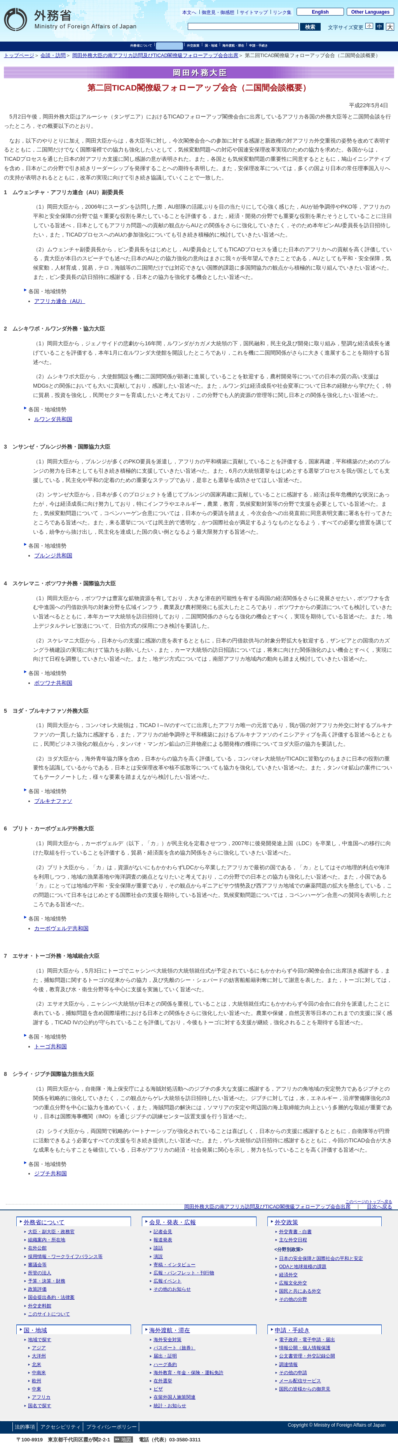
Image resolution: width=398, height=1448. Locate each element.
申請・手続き (258, 45)
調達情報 (288, 1364)
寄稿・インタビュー (175, 1264)
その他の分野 (293, 1299)
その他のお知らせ (172, 1289)
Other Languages (370, 12)
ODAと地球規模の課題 (302, 1266)
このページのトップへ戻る (369, 1201)
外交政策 (193, 45)
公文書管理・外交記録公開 (307, 1356)
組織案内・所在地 (46, 1240)
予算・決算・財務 (46, 1281)
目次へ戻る (379, 1207)
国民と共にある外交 (300, 1291)
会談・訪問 (53, 55)
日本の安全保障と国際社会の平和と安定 (321, 1258)
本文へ (189, 12)
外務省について (141, 45)
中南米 (39, 1372)
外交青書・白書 (295, 1231)
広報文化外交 (293, 1283)
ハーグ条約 (165, 1364)
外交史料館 (39, 1306)
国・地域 (211, 45)
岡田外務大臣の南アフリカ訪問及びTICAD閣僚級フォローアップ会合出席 (155, 55)
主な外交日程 (293, 1240)
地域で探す (39, 1339)
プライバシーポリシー (111, 1427)
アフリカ (41, 1397)
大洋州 (39, 1356)
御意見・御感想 (218, 12)
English (320, 12)
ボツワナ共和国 (53, 683)
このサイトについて (49, 1314)
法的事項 (25, 1427)
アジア (39, 1348)
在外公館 (37, 1248)
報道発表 (163, 1240)
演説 (158, 1256)
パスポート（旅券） (175, 1348)
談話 (158, 1248)
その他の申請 (293, 1372)
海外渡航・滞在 (233, 45)
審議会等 (37, 1264)
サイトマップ (254, 12)
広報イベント (168, 1281)
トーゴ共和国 (50, 1046)
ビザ (158, 1389)
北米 (36, 1364)
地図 (126, 1440)
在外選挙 (163, 1381)
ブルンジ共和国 (53, 555)
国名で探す (39, 1405)
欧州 (36, 1381)
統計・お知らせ (170, 1405)
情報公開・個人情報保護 (304, 1348)
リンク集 (282, 12)
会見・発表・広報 (169, 45)
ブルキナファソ (53, 801)
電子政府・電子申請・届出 (307, 1339)
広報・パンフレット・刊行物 (184, 1273)
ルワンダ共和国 (53, 419)
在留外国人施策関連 (175, 1397)
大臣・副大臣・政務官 (51, 1231)
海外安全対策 (168, 1339)
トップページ (19, 55)
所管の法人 (39, 1273)
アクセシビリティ (60, 1427)
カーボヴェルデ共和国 (61, 928)
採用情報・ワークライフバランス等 (65, 1256)
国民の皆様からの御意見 (304, 1389)
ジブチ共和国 (50, 1173)
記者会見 (163, 1231)
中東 (36, 1389)
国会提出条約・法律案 (51, 1297)
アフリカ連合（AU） (59, 301)
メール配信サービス (300, 1381)
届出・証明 (165, 1356)
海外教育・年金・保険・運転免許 (188, 1372)
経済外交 (288, 1274)
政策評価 (37, 1289)
